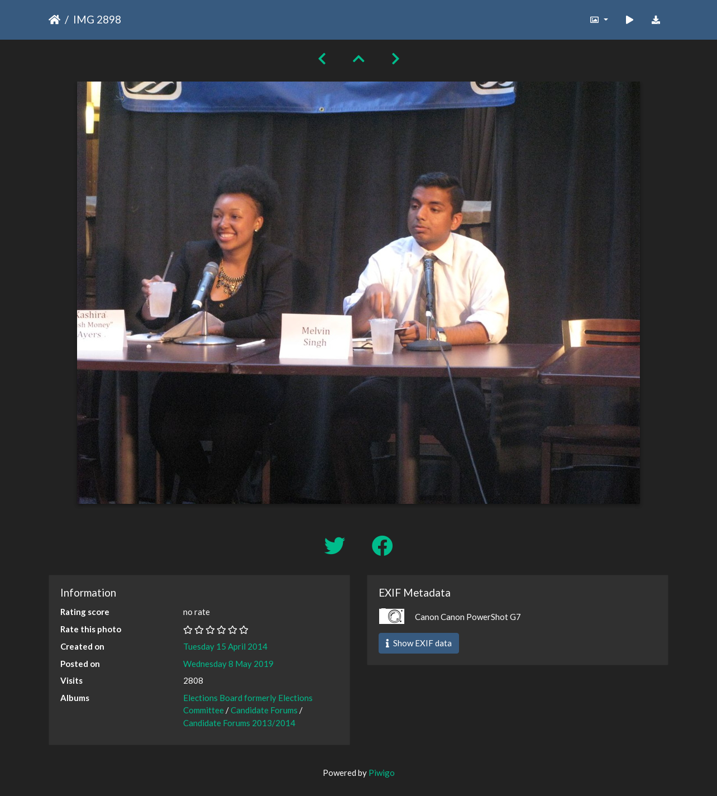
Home (54, 19)
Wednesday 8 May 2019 (228, 664)
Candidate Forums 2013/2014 (239, 723)
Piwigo (382, 773)
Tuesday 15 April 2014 (225, 646)
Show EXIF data (419, 643)
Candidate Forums (264, 710)
